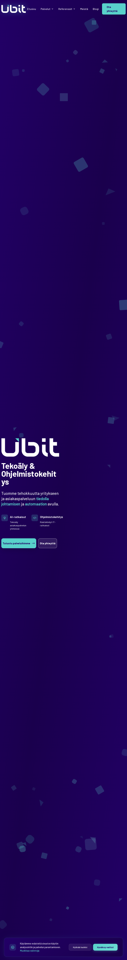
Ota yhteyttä (112, 8)
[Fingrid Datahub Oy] (96, 488)
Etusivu (31, 8)
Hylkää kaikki (80, 947)
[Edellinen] (92, 515)
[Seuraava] (101, 515)
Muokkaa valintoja (29, 950)
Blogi (96, 8)
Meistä (84, 8)
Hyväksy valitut (105, 947)
